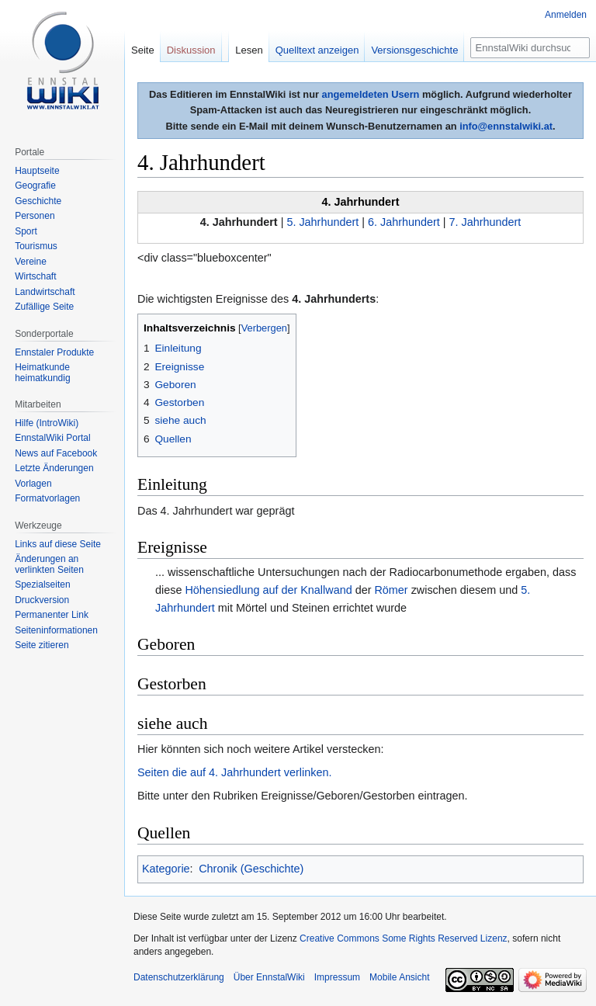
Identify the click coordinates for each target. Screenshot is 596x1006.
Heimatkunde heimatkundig (42, 372)
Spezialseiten (42, 584)
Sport (26, 231)
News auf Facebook (56, 453)
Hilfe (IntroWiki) (46, 423)
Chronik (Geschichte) (251, 868)
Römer (390, 590)
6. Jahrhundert (404, 222)
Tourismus (36, 246)
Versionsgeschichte (414, 50)
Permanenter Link (51, 614)
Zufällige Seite (44, 306)
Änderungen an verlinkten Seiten (49, 564)
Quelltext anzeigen (317, 50)
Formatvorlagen (47, 498)
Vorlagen (33, 483)
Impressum (337, 977)
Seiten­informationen (56, 630)
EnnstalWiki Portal (52, 437)
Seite (142, 50)
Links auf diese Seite (58, 544)
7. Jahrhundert (485, 222)
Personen (34, 215)
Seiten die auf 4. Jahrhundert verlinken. (234, 772)
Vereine (31, 261)
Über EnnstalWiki (269, 977)
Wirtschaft (35, 276)
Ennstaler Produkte (54, 352)
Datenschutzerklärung (178, 977)
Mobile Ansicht (399, 977)
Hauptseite (37, 170)
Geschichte (38, 201)
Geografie (35, 185)
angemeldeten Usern (371, 94)
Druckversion (42, 600)
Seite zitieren (41, 645)
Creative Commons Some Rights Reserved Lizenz (403, 938)
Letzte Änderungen (54, 468)
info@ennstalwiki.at (506, 126)
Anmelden (566, 14)
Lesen (248, 50)
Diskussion (191, 50)
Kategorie (166, 868)
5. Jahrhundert (322, 222)
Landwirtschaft (44, 291)
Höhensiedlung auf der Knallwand (268, 590)
